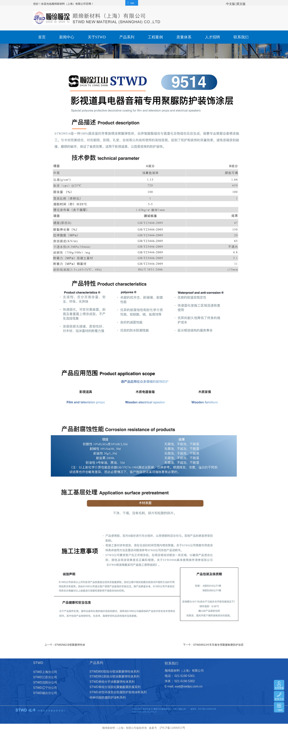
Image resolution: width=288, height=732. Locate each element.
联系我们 (241, 37)
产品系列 (126, 37)
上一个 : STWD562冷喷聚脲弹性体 (65, 644)
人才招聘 (212, 37)
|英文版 (240, 3)
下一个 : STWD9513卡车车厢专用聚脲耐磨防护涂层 (213, 644)
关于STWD (97, 37)
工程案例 (155, 37)
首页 (42, 37)
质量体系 (183, 37)
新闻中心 (66, 37)
